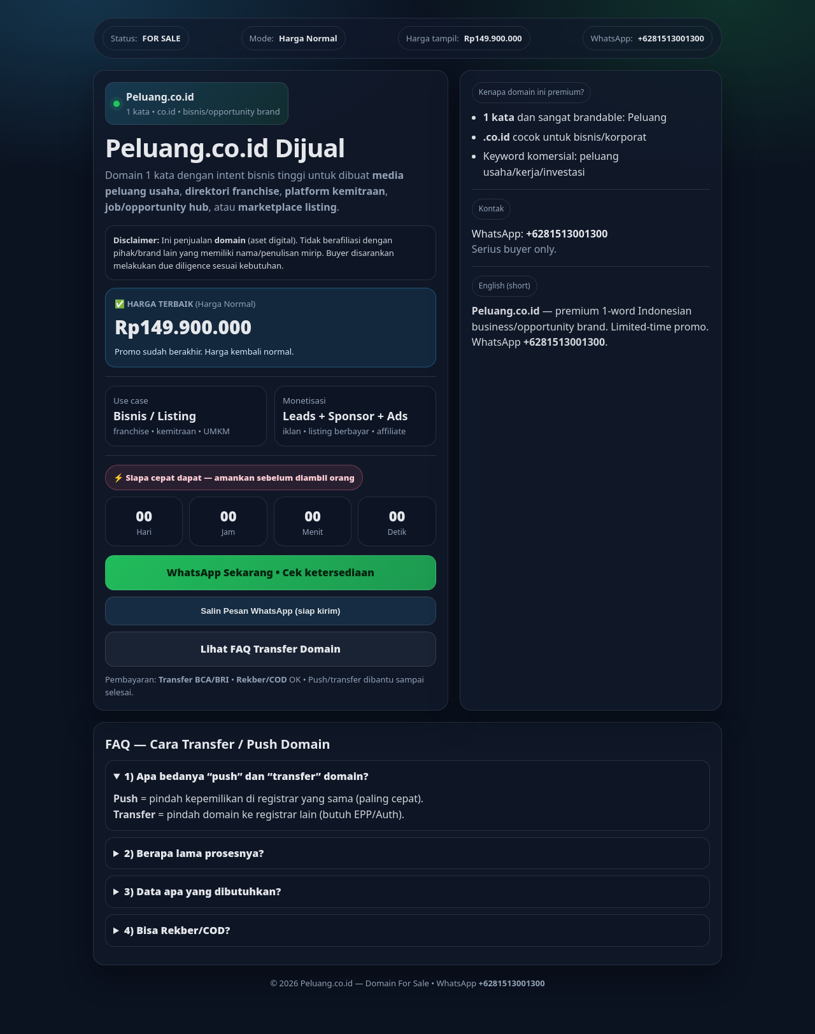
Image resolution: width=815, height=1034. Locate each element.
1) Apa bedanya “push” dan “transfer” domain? (246, 776)
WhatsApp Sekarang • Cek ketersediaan (270, 572)
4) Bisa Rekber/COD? (177, 930)
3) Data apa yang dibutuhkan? (202, 891)
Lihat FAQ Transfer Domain (271, 649)
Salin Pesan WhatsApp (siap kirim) (270, 611)
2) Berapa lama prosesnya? (194, 853)
